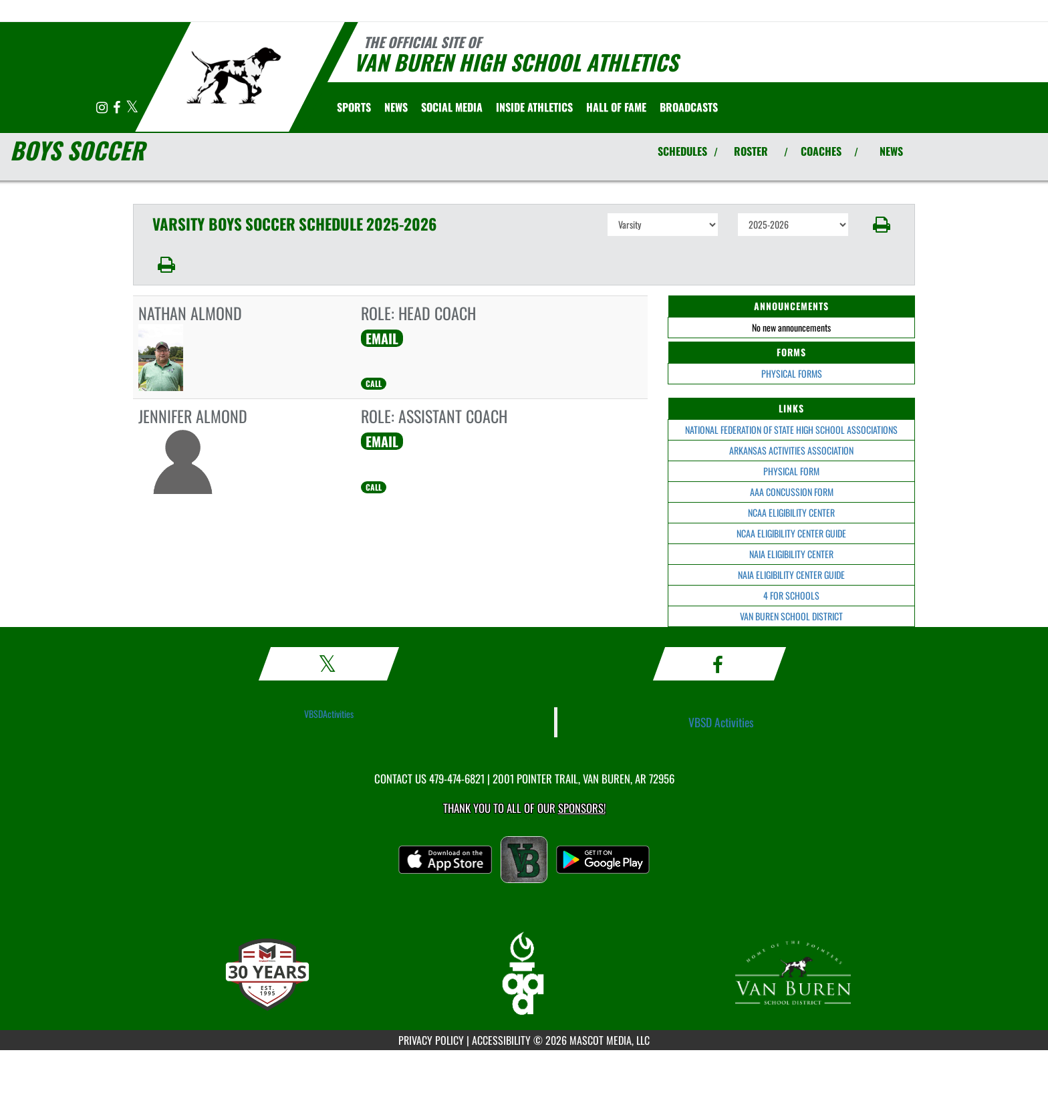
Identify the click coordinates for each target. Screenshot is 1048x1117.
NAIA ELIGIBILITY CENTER (791, 554)
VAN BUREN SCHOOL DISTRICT (791, 616)
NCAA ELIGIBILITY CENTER (791, 512)
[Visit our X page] (132, 108)
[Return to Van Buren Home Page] (233, 75)
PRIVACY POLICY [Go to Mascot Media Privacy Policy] (431, 1040)
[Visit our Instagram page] (103, 108)
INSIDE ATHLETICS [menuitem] (534, 107)
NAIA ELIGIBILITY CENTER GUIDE (791, 575)
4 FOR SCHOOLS (791, 595)
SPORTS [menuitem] (354, 107)
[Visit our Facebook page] (117, 108)
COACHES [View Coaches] (821, 151)
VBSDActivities (329, 714)
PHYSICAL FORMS (791, 373)
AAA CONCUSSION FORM (791, 492)
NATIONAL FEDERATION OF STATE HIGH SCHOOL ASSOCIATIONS (791, 429)
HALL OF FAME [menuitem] (616, 107)
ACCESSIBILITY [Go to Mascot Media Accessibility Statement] (501, 1040)
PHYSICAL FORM (791, 471)
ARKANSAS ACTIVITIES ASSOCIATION (791, 450)
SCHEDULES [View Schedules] (682, 151)
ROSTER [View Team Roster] (751, 151)
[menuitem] (396, 107)
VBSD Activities (721, 722)
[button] (882, 224)
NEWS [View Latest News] (891, 151)
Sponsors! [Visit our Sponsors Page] (582, 807)
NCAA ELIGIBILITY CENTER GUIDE (791, 533)
